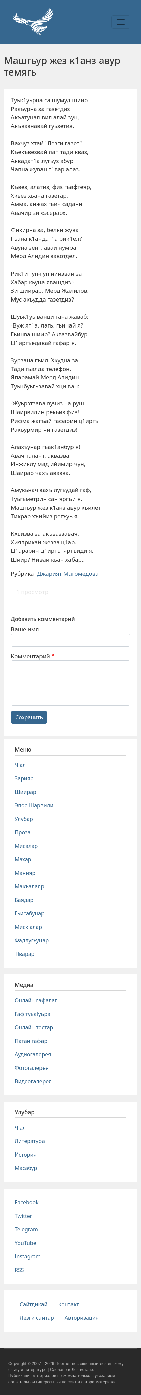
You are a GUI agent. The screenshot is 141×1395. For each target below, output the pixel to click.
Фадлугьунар (32, 940)
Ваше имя (25, 629)
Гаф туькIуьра (32, 1014)
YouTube (25, 1243)
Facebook (27, 1202)
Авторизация (82, 1317)
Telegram (26, 1229)
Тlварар (24, 954)
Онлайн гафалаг (36, 1000)
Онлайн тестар (34, 1027)
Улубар (24, 819)
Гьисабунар (30, 913)
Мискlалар (28, 927)
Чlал (20, 765)
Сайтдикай (34, 1304)
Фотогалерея (32, 1068)
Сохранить (29, 717)
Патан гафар (31, 1041)
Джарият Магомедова (68, 573)
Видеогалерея (33, 1081)
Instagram (28, 1256)
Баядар (24, 900)
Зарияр (24, 778)
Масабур (26, 1168)
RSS (19, 1270)
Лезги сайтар (37, 1317)
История (26, 1154)
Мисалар (26, 846)
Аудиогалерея (33, 1054)
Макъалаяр (29, 886)
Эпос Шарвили (34, 805)
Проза (23, 832)
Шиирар (25, 792)
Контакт (68, 1304)
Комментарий (30, 656)
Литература (30, 1141)
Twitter (23, 1216)
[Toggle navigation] (120, 22)
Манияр (25, 873)
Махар (23, 859)
